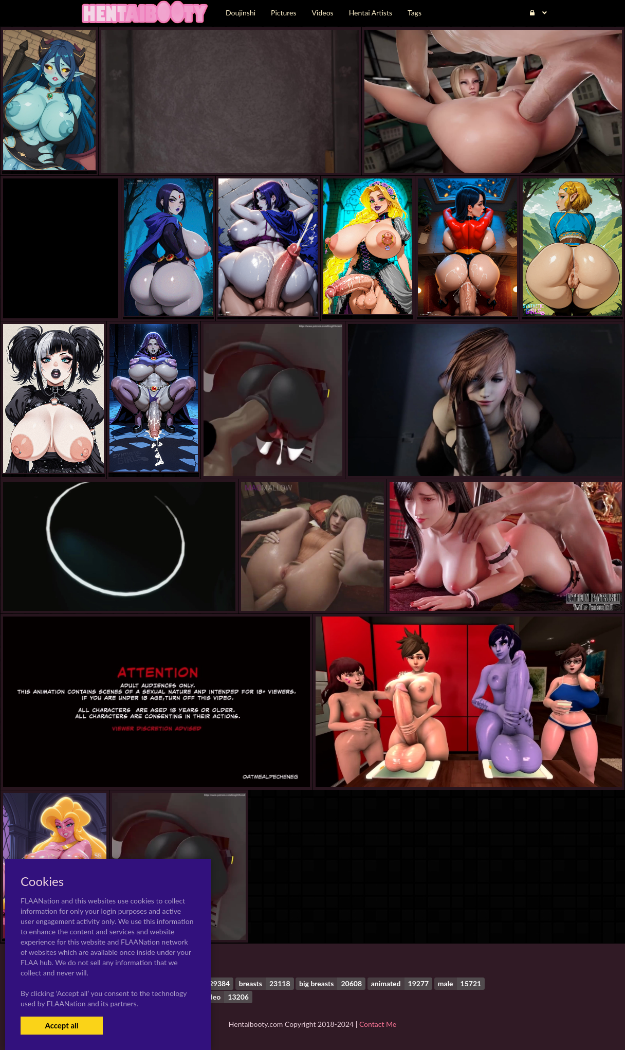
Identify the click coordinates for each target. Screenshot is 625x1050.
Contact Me (377, 1024)
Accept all (61, 1025)
